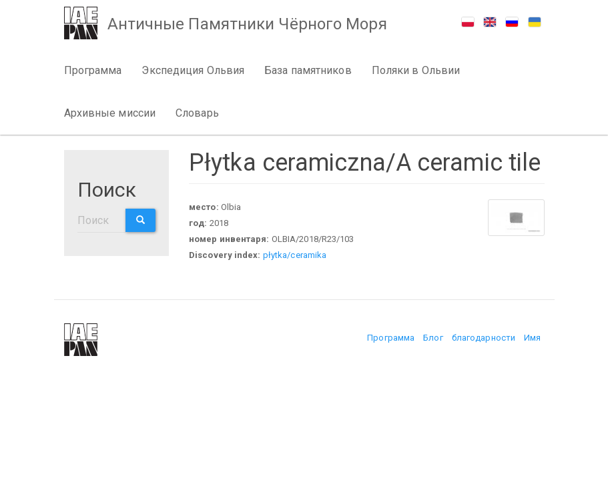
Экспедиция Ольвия (192, 70)
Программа (93, 70)
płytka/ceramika (295, 255)
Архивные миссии (110, 113)
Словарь (197, 113)
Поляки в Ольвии (416, 70)
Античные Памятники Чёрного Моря (247, 24)
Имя (532, 338)
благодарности (483, 338)
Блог (432, 338)
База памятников (308, 70)
